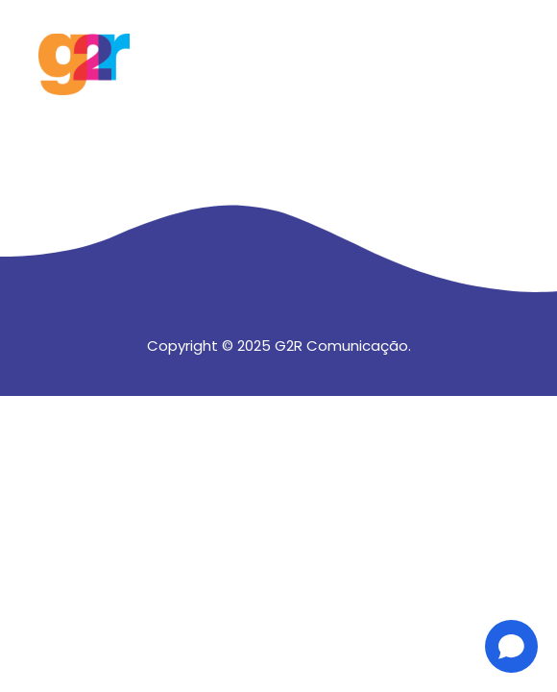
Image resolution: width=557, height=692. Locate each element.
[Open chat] (511, 646)
